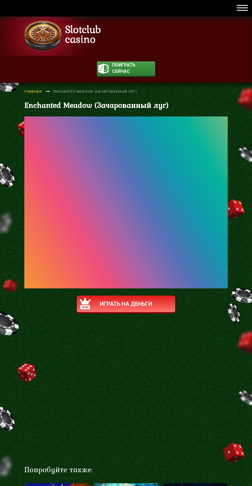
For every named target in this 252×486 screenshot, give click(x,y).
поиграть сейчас (116, 68)
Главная (33, 91)
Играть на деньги (116, 304)
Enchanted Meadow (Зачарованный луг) (95, 91)
